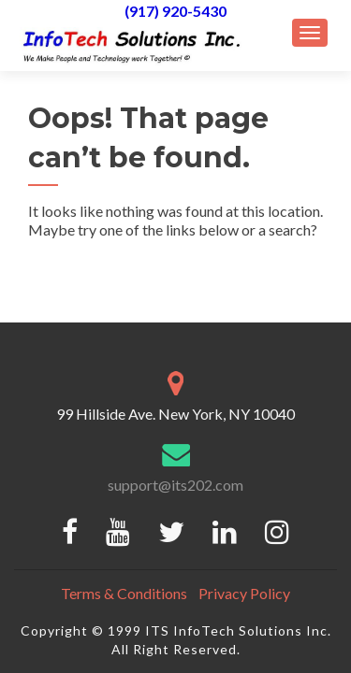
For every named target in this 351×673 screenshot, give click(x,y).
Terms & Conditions (124, 593)
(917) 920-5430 (175, 11)
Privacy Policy (244, 593)
